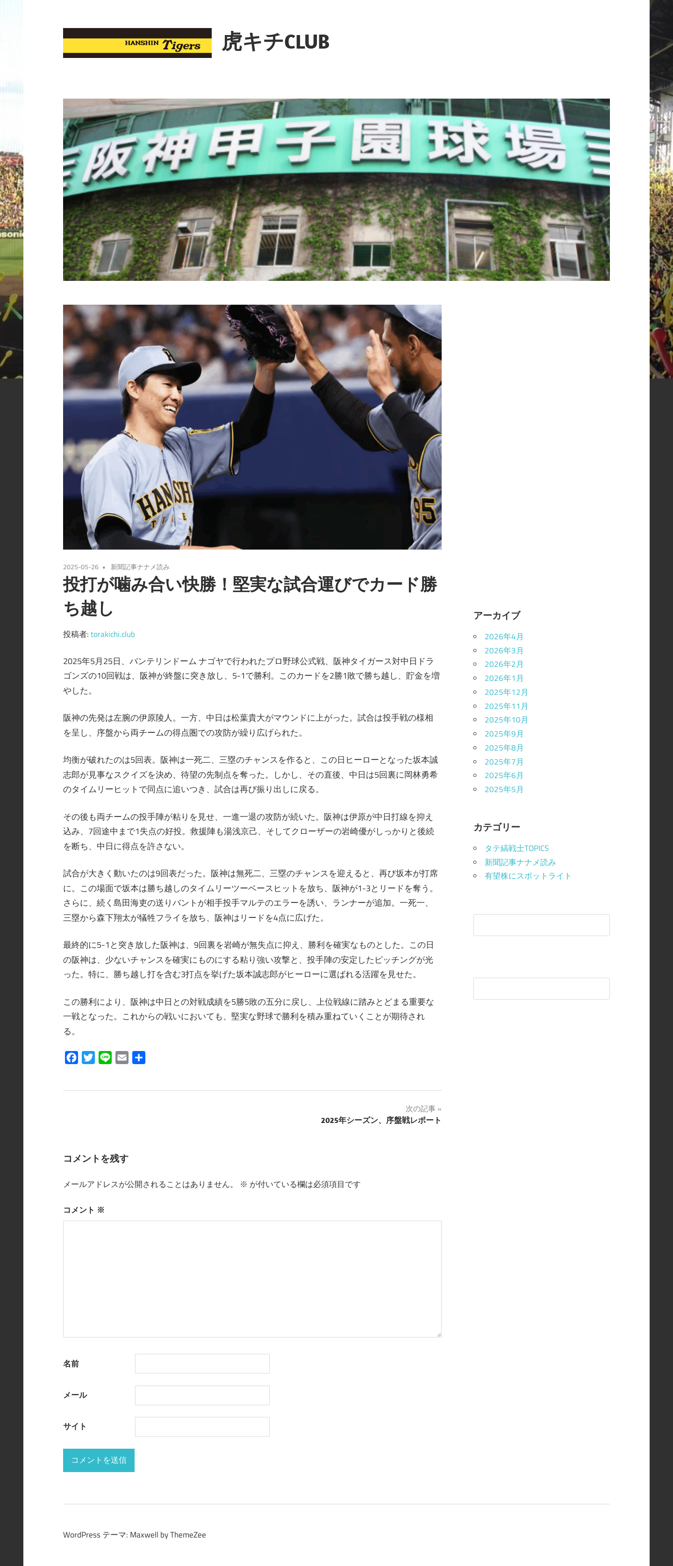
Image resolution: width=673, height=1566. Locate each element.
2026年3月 (504, 650)
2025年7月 (504, 762)
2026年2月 (504, 664)
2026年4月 (504, 636)
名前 (71, 1364)
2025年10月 (507, 720)
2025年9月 (504, 734)
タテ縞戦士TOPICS (517, 848)
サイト (75, 1426)
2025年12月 (507, 692)
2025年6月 (504, 775)
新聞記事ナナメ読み (140, 567)
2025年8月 (504, 748)
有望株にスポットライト (528, 876)
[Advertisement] (541, 445)
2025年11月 (507, 706)
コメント (84, 1210)
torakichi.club (113, 634)
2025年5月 (504, 789)
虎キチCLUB (275, 41)
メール (75, 1395)
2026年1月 (504, 678)
